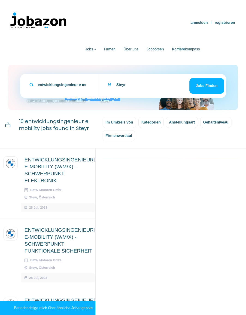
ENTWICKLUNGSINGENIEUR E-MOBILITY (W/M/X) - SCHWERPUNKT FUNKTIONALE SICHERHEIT (59, 240)
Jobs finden (206, 86)
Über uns (131, 49)
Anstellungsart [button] (182, 122)
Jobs (89, 49)
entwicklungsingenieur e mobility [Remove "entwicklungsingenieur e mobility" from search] (56, 101)
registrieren (225, 23)
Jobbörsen (155, 49)
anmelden (199, 23)
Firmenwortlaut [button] (119, 136)
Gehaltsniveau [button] (215, 122)
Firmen (109, 49)
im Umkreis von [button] (119, 122)
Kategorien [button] (151, 122)
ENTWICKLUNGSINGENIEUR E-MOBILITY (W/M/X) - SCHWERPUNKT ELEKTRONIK (59, 170)
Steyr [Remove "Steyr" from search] (104, 101)
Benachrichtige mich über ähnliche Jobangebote (53, 308)
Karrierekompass (186, 49)
